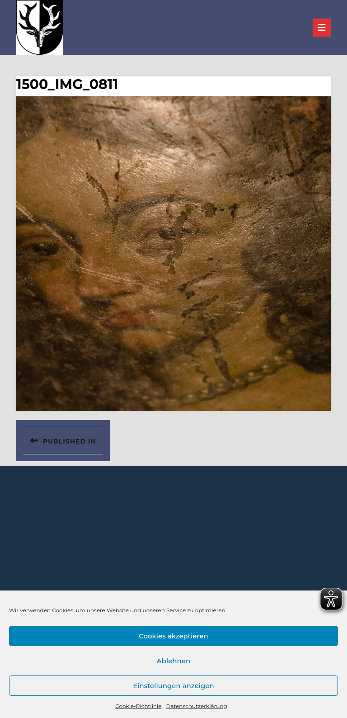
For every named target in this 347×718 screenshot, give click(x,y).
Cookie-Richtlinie (138, 706)
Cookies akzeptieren (173, 636)
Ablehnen (173, 661)
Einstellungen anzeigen (173, 685)
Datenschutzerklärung (196, 706)
